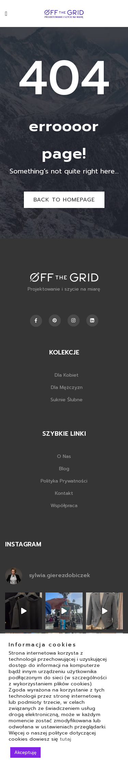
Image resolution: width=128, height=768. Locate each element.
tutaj (65, 739)
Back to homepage (64, 200)
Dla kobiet (67, 375)
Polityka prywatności (64, 481)
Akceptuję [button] (25, 752)
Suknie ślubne (67, 399)
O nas (64, 456)
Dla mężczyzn (67, 387)
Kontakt (64, 493)
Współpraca (64, 505)
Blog (64, 468)
